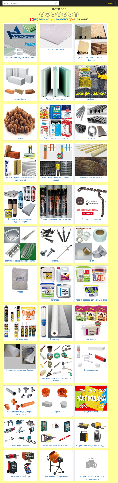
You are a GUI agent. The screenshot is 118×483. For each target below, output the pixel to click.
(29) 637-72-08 (61, 19)
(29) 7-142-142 (41, 19)
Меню (111, 3)
